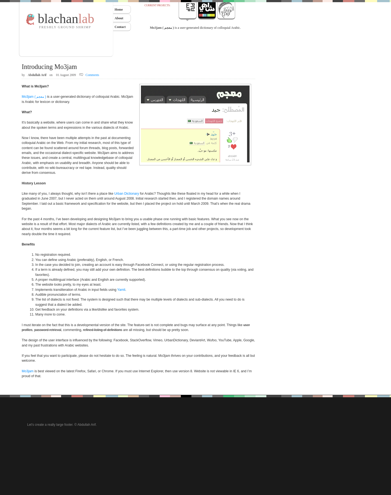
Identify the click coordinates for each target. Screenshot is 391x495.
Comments (92, 75)
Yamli (121, 290)
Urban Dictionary (126, 194)
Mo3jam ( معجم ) (162, 28)
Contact (120, 27)
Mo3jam (28, 371)
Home (119, 9)
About (119, 18)
